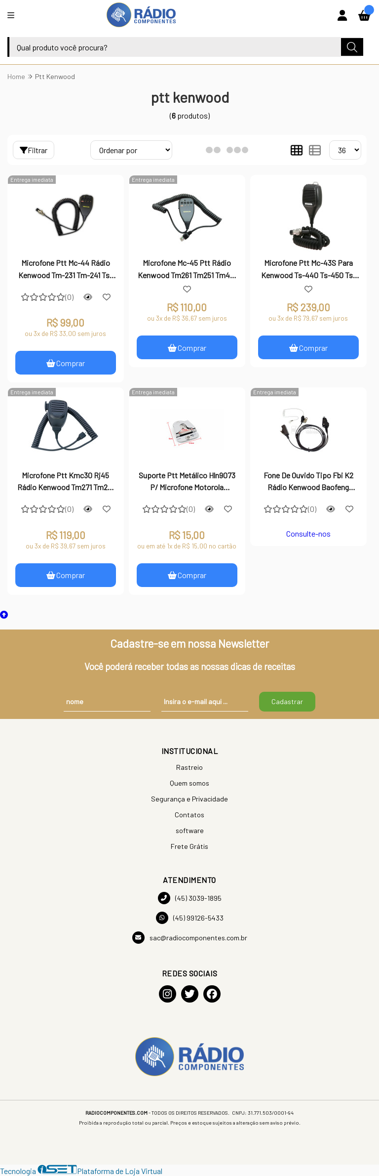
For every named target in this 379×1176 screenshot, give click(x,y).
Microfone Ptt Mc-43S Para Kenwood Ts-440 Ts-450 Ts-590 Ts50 (308, 270)
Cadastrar (287, 702)
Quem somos (189, 783)
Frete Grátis (189, 846)
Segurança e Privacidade (189, 799)
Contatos (189, 814)
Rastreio (189, 767)
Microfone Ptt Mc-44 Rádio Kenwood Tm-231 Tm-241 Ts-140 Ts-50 (65, 270)
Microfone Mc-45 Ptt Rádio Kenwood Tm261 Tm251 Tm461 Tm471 (187, 270)
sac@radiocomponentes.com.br (189, 937)
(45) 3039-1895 (190, 898)
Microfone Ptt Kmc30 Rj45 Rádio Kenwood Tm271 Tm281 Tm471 (65, 482)
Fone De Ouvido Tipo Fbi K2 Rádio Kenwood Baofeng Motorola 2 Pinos (308, 482)
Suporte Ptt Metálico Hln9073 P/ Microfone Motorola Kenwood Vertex (187, 482)
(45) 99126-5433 (190, 918)
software (190, 830)
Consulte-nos (308, 533)
